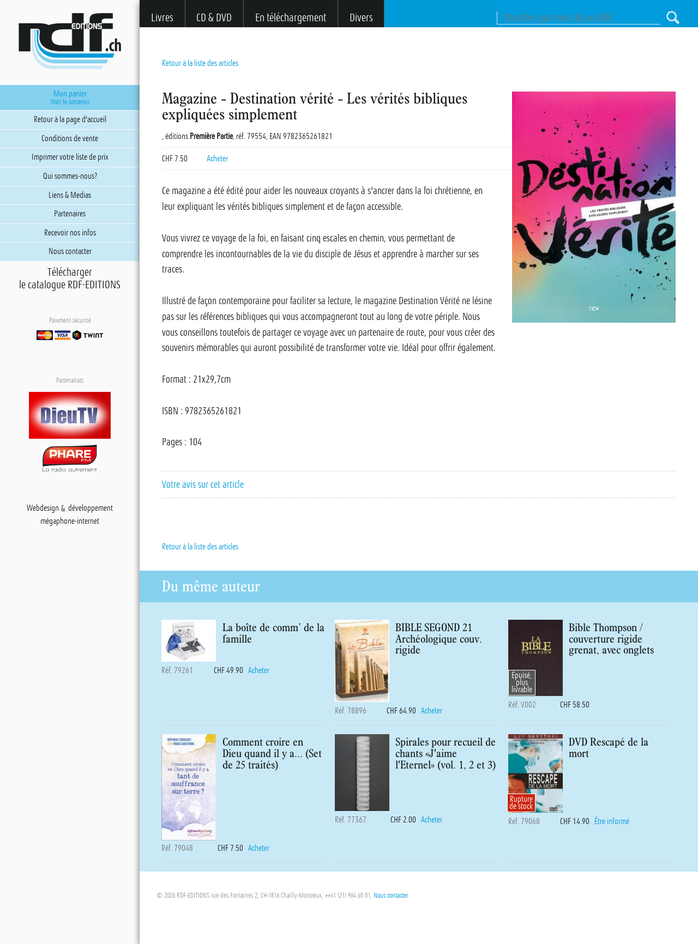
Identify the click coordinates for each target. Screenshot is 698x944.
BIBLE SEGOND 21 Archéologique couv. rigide (438, 638)
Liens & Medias (70, 195)
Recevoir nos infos (70, 233)
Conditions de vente (69, 138)
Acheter (217, 159)
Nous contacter (391, 895)
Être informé (611, 821)
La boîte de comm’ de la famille (273, 633)
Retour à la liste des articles (200, 63)
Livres (162, 17)
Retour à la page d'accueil (70, 119)
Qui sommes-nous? (70, 176)
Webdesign (43, 508)
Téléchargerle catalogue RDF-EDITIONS (70, 278)
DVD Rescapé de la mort (608, 747)
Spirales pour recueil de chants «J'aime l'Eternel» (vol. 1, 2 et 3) (445, 753)
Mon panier (70, 97)
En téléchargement (290, 17)
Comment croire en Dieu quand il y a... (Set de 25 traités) (272, 753)
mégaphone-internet (69, 522)
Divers (361, 17)
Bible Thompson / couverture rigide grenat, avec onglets (611, 638)
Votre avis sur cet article (203, 485)
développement (90, 508)
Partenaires (70, 214)
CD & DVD (214, 17)
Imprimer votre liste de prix (70, 157)
